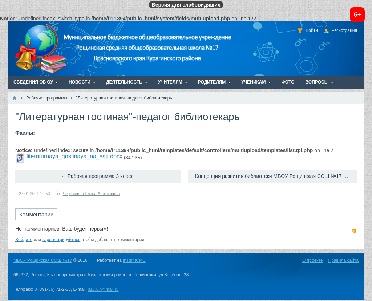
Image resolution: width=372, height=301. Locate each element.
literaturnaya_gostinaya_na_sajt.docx (74, 156)
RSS (354, 231)
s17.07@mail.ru (103, 289)
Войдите (23, 239)
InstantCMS (134, 260)
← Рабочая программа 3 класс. (98, 176)
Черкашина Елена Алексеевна (91, 193)
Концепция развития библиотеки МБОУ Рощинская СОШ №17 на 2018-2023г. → (276, 176)
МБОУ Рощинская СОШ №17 (42, 260)
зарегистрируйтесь (61, 239)
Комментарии (36, 214)
